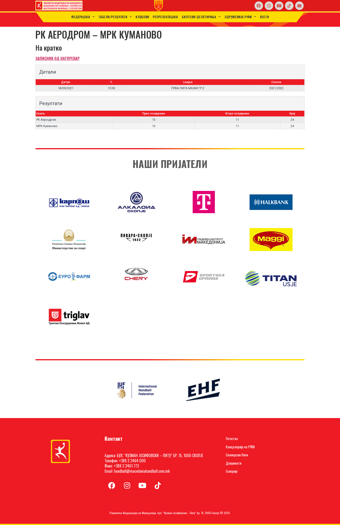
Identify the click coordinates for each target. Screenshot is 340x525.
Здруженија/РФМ (240, 16)
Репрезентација (165, 16)
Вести (264, 16)
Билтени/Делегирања (201, 16)
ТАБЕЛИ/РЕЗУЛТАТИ (115, 16)
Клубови (142, 16)
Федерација (83, 16)
